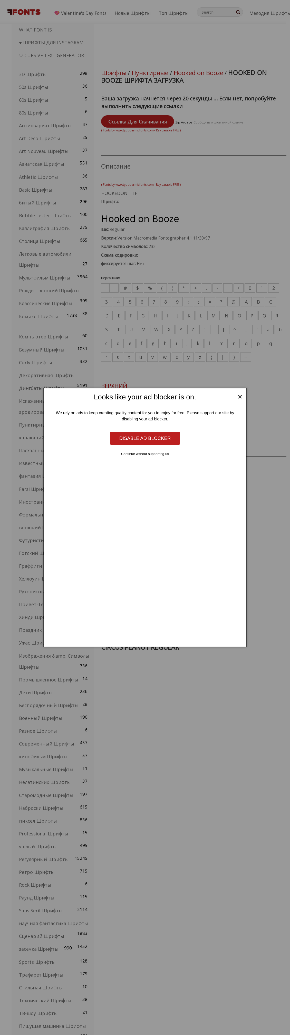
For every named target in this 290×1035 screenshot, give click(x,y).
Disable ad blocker (145, 438)
